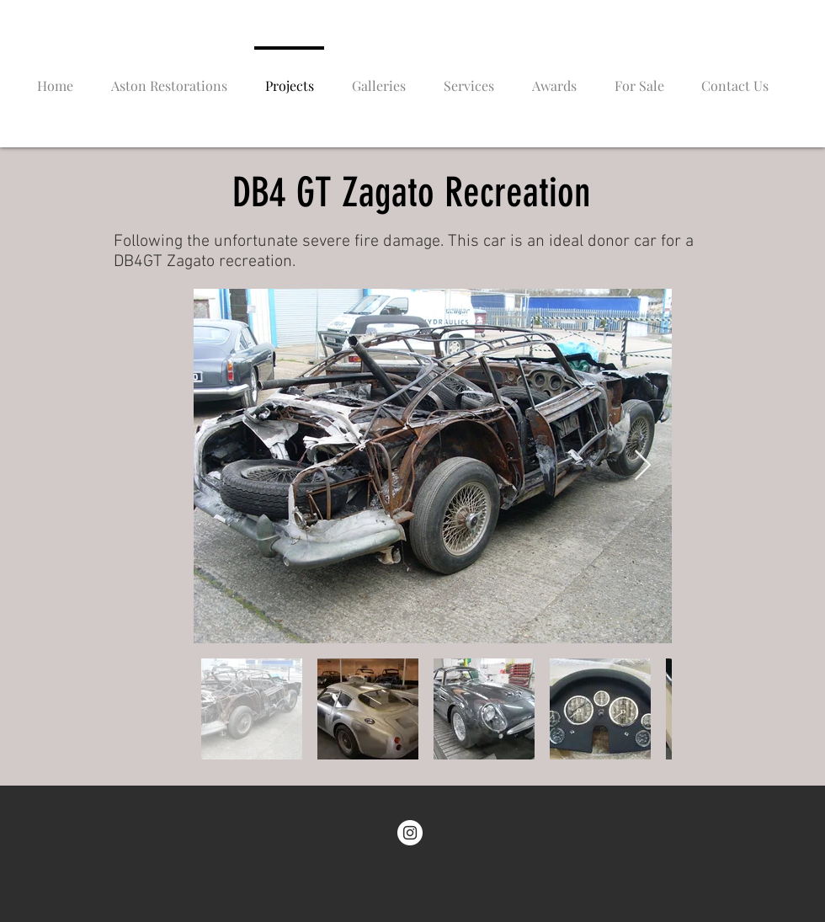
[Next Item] (642, 466)
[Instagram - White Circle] (410, 832)
